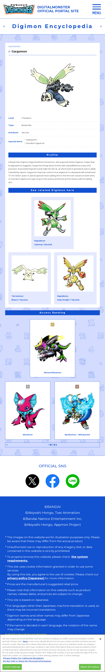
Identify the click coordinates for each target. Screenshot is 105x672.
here (25, 641)
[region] (52, 653)
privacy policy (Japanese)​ (26, 578)
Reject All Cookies (90, 667)
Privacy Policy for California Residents (23, 658)
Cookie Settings (12, 667)
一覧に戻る (52, 445)
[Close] (100, 639)
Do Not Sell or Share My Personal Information (27, 661)
